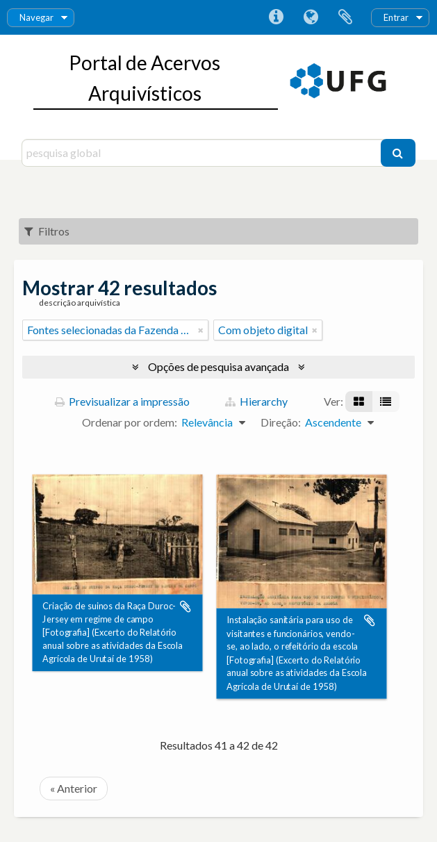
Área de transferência (345, 17)
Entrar (396, 17)
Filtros (46, 231)
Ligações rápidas (275, 17)
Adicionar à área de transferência (185, 606)
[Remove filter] (201, 330)
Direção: (281, 422)
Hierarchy (256, 401)
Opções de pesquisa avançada (218, 366)
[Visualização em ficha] (358, 401)
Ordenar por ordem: (129, 422)
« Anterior (73, 788)
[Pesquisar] (398, 153)
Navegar (36, 17)
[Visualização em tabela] (385, 401)
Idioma (310, 17)
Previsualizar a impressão (122, 401)
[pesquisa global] (203, 153)
